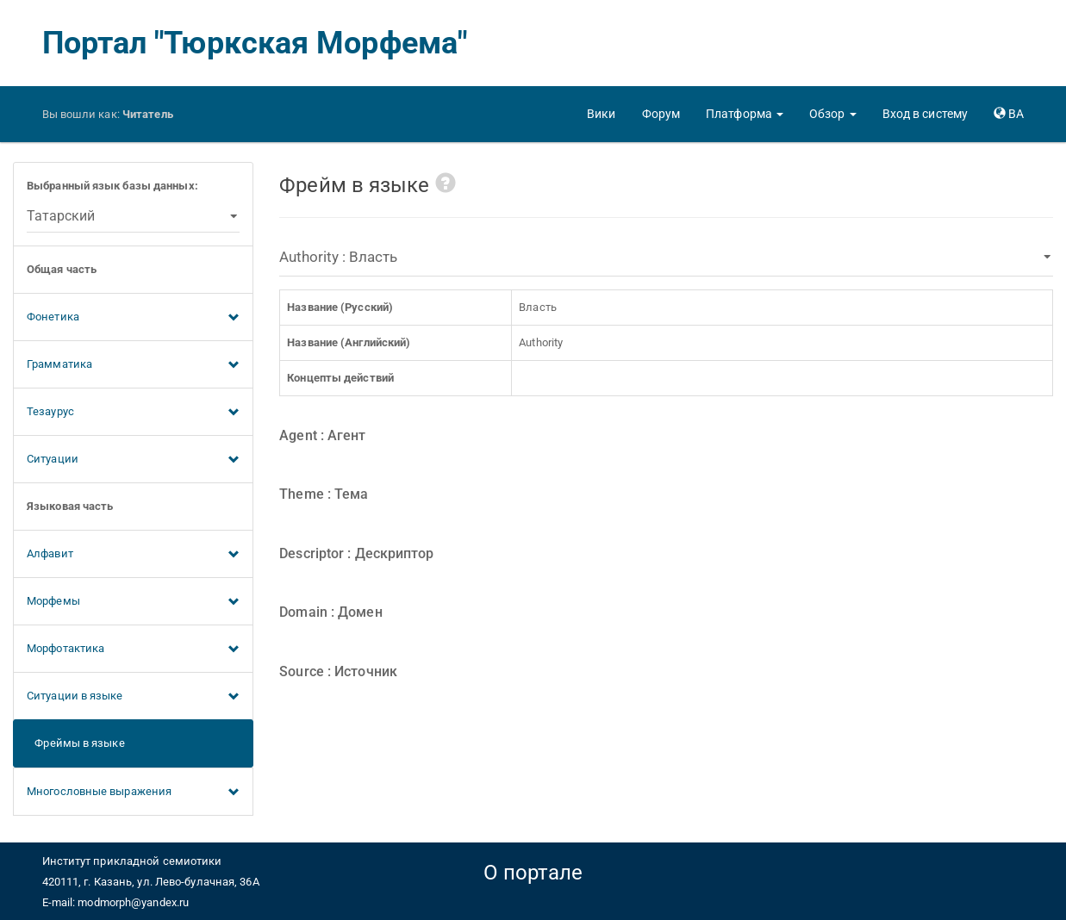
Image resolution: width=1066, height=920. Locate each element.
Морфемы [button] (133, 602)
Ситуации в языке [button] (133, 697)
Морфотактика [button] (133, 649)
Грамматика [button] (133, 365)
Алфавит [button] (133, 554)
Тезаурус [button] (133, 412)
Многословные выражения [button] (133, 792)
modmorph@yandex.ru (133, 902)
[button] (744, 113)
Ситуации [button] (133, 460)
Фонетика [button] (133, 318)
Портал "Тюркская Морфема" (255, 43)
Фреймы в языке (76, 743)
